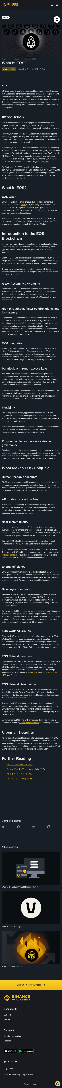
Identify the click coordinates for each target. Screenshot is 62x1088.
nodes (33, 572)
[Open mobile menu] (57, 5)
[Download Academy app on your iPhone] (10, 1051)
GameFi (33, 672)
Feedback (8, 1041)
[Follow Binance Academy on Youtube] (16, 1061)
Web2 (17, 549)
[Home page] (10, 5)
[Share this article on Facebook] (18, 826)
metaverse (45, 672)
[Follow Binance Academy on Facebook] (5, 1062)
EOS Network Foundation (16, 689)
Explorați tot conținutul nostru (31, 985)
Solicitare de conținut (12, 1036)
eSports (54, 672)
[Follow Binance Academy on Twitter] (8, 1061)
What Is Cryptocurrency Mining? (20, 778)
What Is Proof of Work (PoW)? (19, 774)
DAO (47, 162)
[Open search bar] (51, 5)
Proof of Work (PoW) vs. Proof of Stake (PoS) (26, 769)
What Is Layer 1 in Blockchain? (20, 765)
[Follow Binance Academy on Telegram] (12, 1062)
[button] (57, 4)
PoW (32, 577)
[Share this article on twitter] (3, 826)
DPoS (35, 202)
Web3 (54, 507)
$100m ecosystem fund (29, 723)
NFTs (4, 675)
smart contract (46, 292)
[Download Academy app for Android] (26, 1051)
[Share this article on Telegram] (33, 826)
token (23, 205)
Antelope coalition (9, 555)
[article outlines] (57, 19)
